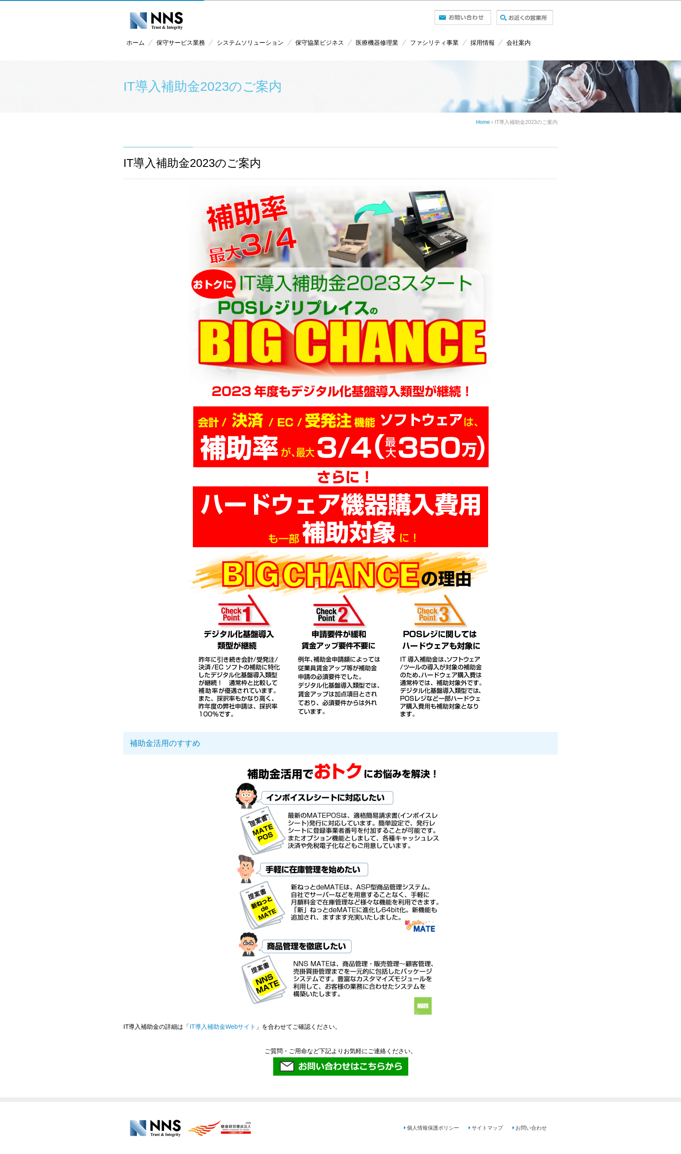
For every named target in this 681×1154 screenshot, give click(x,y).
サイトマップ (481, 1128)
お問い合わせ (526, 1128)
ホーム (135, 42)
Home (483, 122)
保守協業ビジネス (319, 42)
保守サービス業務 (180, 42)
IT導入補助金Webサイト (222, 1026)
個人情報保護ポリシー (426, 1128)
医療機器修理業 (377, 42)
